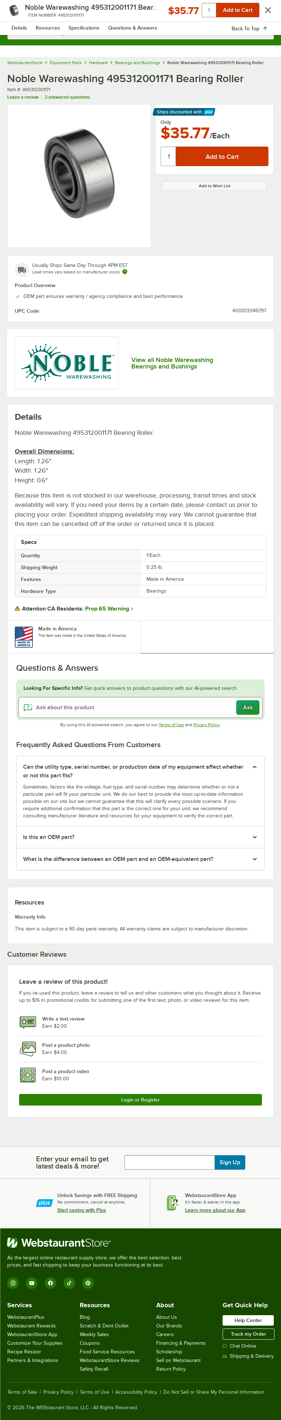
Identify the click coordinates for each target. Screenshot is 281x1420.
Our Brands (169, 1326)
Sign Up (230, 1162)
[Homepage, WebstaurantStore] (140, 13)
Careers (165, 1334)
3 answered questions (67, 97)
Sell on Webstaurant (178, 1360)
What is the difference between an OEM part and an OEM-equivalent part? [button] (118, 859)
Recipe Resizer (24, 1351)
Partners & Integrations (32, 1360)
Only (166, 122)
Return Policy (171, 1369)
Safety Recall (94, 1369)
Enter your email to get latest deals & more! (72, 1162)
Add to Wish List (214, 185)
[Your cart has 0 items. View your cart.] (262, 13)
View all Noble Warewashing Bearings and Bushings (172, 363)
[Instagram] (13, 1283)
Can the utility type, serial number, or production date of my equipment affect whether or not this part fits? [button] (133, 771)
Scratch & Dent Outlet (104, 1326)
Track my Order (248, 1334)
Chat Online (239, 1346)
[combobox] (140, 32)
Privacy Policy (206, 724)
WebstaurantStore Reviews (110, 1360)
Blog (85, 1317)
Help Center (248, 1320)
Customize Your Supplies (35, 1343)
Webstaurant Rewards (31, 1326)
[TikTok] (69, 1283)
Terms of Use (171, 724)
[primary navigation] (22, 13)
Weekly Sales (94, 1334)
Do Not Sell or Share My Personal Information (213, 1392)
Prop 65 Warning (107, 609)
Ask (248, 707)
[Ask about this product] (140, 707)
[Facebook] (50, 1283)
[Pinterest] (88, 1283)
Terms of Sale (22, 1392)
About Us (166, 1317)
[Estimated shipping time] (125, 271)
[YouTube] (32, 1283)
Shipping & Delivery (248, 1356)
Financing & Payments (181, 1343)
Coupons (90, 1343)
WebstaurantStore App (32, 1334)
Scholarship (169, 1351)
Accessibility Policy (136, 1392)
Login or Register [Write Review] (140, 1100)
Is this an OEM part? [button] (48, 837)
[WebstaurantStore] (97, 1243)
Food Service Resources (107, 1351)
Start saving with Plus (81, 1210)
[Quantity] (169, 156)
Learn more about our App (215, 1210)
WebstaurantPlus (25, 1317)
